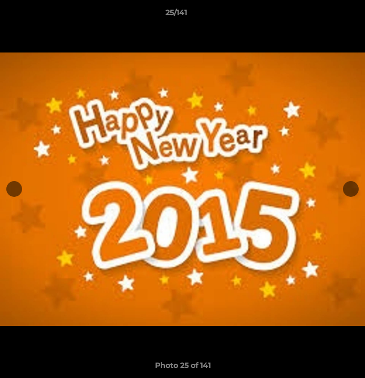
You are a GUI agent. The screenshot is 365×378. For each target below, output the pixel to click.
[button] (327, 15)
